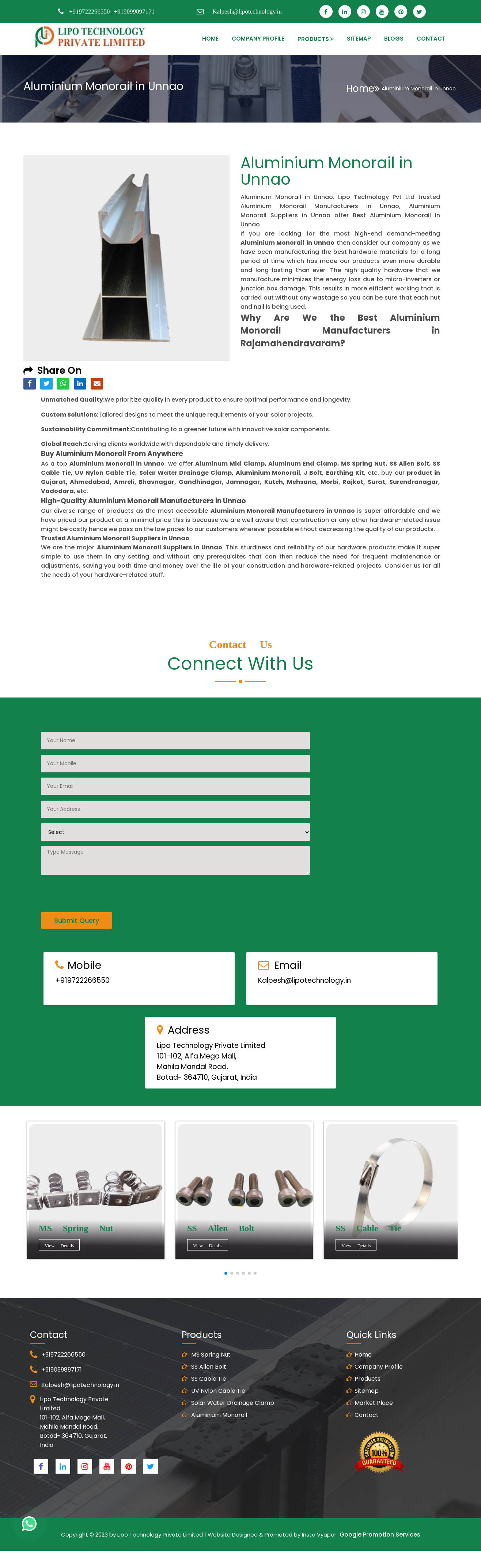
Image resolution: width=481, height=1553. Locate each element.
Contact (362, 1450)
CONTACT (431, 38)
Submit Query (76, 885)
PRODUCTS (313, 39)
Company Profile (258, 38)
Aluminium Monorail (214, 1450)
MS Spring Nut (206, 1390)
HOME (210, 38)
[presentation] (96, 856)
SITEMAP (359, 38)
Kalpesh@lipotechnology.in (247, 11)
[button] (225, 1273)
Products (363, 1414)
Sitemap (362, 1426)
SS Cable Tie (204, 1414)
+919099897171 (134, 11)
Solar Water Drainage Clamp (228, 1438)
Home (363, 88)
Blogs (394, 38)
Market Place (369, 1438)
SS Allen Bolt (204, 1402)
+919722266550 (89, 11)
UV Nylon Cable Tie (213, 1426)
